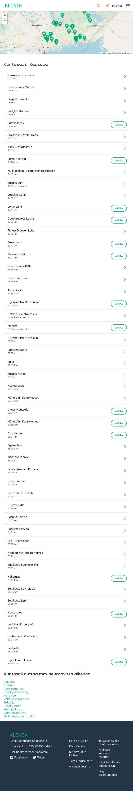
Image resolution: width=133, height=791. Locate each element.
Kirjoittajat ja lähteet (77, 753)
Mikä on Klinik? (78, 741)
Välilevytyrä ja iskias (16, 699)
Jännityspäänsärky (16, 692)
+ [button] (5, 15)
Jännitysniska (12, 706)
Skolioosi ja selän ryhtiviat (20, 716)
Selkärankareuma (15, 713)
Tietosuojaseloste (80, 761)
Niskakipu (10, 695)
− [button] (5, 21)
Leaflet (103, 53)
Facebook (18, 757)
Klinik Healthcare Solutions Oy (109, 764)
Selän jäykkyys (13, 709)
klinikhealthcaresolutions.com (29, 752)
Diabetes (9, 681)
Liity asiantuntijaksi (108, 773)
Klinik (14, 5)
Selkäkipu (10, 702)
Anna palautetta (79, 766)
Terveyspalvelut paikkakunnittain (109, 742)
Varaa (119, 124)
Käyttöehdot (77, 746)
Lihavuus (9, 685)
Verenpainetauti (14, 688)
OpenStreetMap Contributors (120, 53)
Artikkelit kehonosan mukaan (106, 753)
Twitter (39, 757)
